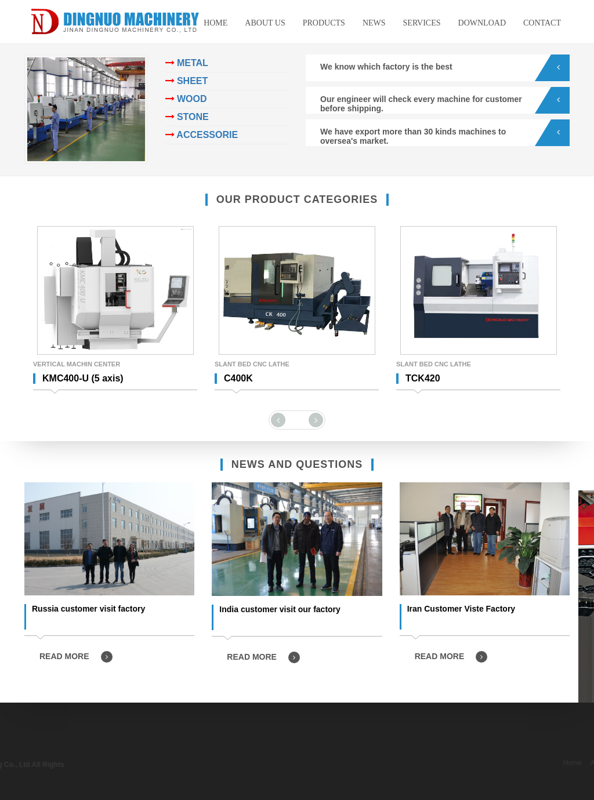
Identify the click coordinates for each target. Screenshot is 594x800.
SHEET (186, 81)
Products (324, 23)
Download (482, 23)
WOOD (186, 99)
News (374, 23)
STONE (187, 117)
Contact (542, 23)
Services (422, 23)
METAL (186, 63)
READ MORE (76, 657)
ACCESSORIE (201, 135)
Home (215, 23)
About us (265, 23)
